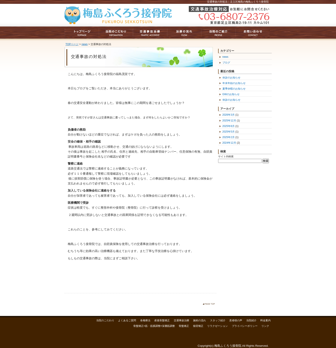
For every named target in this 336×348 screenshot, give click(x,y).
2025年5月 (228, 131)
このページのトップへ (210, 304)
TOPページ (72, 44)
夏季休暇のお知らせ (234, 88)
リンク (265, 325)
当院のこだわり (105, 320)
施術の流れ (199, 320)
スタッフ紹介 (217, 320)
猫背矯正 (198, 325)
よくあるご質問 (127, 320)
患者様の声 (235, 320)
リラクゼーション (217, 325)
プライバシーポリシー (245, 325)
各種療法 (145, 320)
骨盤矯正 (184, 325)
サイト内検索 (226, 156)
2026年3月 (228, 114)
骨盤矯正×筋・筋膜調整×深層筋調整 (154, 325)
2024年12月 (229, 142)
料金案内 (265, 320)
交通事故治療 (181, 320)
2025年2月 (228, 137)
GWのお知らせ (231, 94)
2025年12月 (229, 120)
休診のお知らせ (231, 77)
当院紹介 (251, 320)
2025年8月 (228, 126)
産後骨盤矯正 (162, 320)
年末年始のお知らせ (234, 83)
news (84, 44)
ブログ (226, 62)
